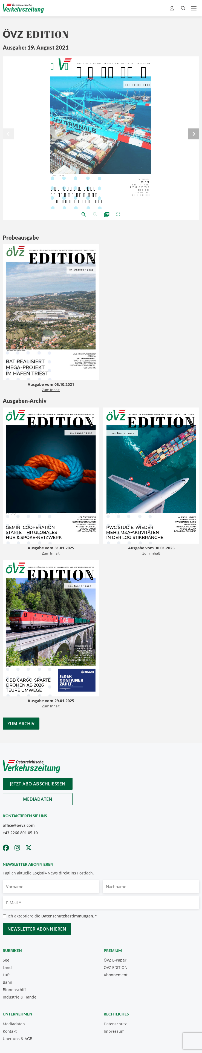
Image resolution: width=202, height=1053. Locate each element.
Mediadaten (38, 799)
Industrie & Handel (20, 997)
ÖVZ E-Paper (115, 960)
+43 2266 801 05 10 (20, 832)
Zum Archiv (21, 724)
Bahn (7, 982)
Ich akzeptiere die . (52, 916)
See (6, 960)
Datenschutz (115, 1023)
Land (7, 967)
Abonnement (116, 974)
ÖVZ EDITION (116, 967)
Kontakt (10, 1031)
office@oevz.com (18, 825)
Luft (6, 974)
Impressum (114, 1031)
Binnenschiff (14, 989)
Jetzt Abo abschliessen (38, 784)
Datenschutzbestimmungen (67, 916)
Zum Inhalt (51, 389)
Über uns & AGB (17, 1038)
